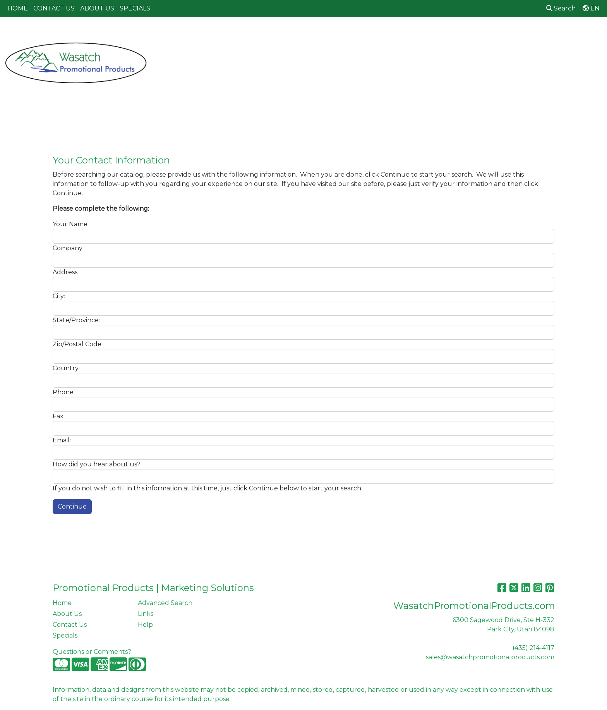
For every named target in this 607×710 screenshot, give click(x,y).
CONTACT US (54, 8)
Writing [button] (517, 34)
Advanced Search (165, 603)
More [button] (549, 34)
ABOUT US (97, 8)
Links (145, 613)
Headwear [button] (383, 34)
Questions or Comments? (92, 651)
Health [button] (422, 34)
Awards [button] (243, 34)
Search (561, 8)
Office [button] (455, 34)
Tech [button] (485, 34)
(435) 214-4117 (533, 648)
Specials (65, 635)
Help (145, 624)
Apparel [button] (207, 34)
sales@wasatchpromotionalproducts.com (490, 657)
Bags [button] (275, 34)
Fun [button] (347, 34)
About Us (67, 613)
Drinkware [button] (312, 34)
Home (62, 603)
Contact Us (70, 624)
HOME (17, 8)
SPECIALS (135, 8)
